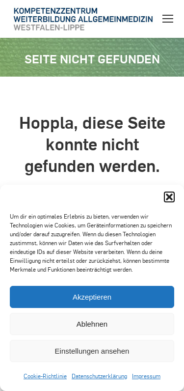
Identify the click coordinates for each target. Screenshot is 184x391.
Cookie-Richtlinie (45, 376)
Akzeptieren (92, 297)
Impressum (146, 376)
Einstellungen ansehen (92, 351)
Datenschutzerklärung (99, 376)
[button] (169, 197)
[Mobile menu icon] (167, 18)
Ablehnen (92, 324)
